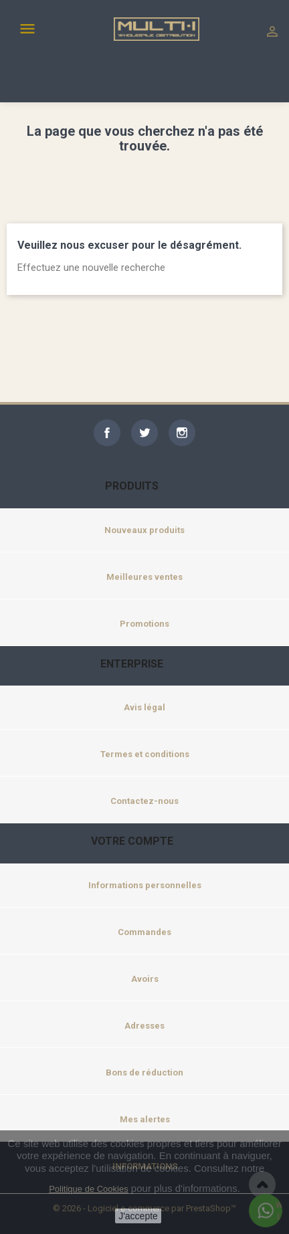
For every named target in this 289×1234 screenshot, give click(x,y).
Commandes (144, 932)
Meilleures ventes (144, 577)
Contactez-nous (144, 801)
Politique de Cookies (88, 1189)
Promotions (144, 624)
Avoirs (145, 979)
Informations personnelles (144, 885)
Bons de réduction (144, 1072)
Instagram (182, 432)
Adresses (144, 1026)
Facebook (107, 432)
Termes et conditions (144, 754)
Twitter (144, 432)
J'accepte (138, 1216)
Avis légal (144, 707)
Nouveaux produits (144, 530)
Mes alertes (145, 1119)
